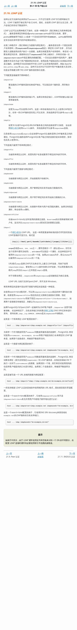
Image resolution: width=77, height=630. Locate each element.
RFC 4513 (14, 127)
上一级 (14, 6)
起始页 (63, 6)
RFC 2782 (49, 308)
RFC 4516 (16, 233)
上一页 (7, 6)
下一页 (70, 6)
